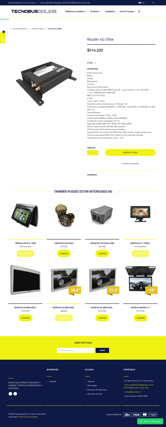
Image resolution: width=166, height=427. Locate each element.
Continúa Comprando (130, 163)
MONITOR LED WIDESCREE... (25, 307)
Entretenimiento (19, 28)
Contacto (52, 381)
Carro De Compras (127, 11)
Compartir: (92, 174)
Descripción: (92, 68)
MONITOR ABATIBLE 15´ (140, 307)
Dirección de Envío (94, 393)
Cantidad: (91, 147)
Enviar (102, 350)
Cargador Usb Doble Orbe (102, 243)
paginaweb (4, 19)
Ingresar (91, 381)
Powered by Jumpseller (28, 416)
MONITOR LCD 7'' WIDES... (140, 243)
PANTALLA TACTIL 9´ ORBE (25, 243)
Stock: (90, 62)
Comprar (64, 253)
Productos (95, 11)
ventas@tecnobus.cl (132, 391)
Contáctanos (110, 11)
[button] (142, 2)
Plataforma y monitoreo (75, 11)
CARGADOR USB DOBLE (63, 243)
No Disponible (25, 253)
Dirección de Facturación (97, 389)
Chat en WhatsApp (150, 421)
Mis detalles (92, 385)
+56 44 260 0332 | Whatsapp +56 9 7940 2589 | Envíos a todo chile (65, 2)
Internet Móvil (37, 28)
